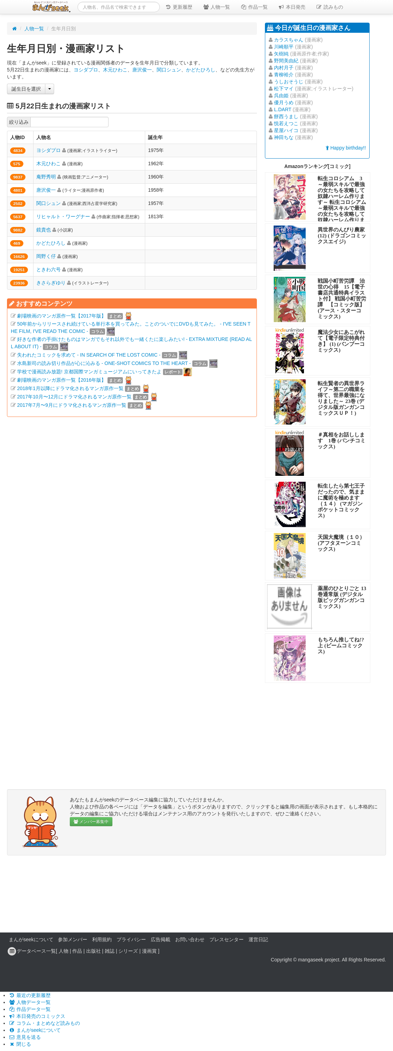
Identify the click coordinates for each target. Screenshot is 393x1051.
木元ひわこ (115, 70)
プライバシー (131, 939)
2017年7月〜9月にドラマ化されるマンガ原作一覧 (71, 405)
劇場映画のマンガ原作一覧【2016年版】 (61, 380)
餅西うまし (286, 116)
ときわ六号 (48, 269)
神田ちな (284, 137)
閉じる (20, 1044)
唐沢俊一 (142, 70)
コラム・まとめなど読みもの (44, 1023)
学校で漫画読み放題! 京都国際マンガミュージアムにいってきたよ (89, 371)
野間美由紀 (286, 60)
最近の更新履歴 (30, 995)
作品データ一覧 (30, 1009)
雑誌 (109, 951)
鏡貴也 (43, 230)
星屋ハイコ (286, 130)
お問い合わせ (190, 939)
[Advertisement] (132, 493)
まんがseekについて (31, 939)
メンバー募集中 (91, 821)
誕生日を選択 (26, 89)
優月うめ (284, 102)
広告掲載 (160, 939)
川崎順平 (284, 46)
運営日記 (258, 939)
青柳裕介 (284, 74)
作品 (77, 951)
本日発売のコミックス (37, 1016)
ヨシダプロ (86, 70)
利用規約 (102, 939)
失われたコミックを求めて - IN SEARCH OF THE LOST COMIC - (89, 355)
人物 (63, 951)
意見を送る (25, 1037)
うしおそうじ (288, 81)
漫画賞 (149, 951)
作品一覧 (254, 7)
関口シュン (169, 70)
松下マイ (284, 88)
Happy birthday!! (346, 148)
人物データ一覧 (30, 1002)
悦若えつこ (286, 123)
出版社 (93, 951)
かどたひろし (200, 70)
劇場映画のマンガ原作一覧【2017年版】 (61, 316)
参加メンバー (72, 939)
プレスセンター (226, 939)
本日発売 (291, 7)
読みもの (329, 7)
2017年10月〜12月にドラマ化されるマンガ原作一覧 (74, 396)
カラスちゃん (288, 40)
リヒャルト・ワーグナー (63, 216)
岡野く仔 (46, 256)
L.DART (282, 109)
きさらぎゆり (51, 282)
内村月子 (284, 67)
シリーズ (128, 951)
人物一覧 (216, 7)
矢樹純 (281, 53)
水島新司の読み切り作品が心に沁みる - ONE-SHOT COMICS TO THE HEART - (104, 363)
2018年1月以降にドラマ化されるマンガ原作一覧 (70, 388)
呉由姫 (281, 95)
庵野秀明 (46, 177)
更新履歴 (178, 7)
